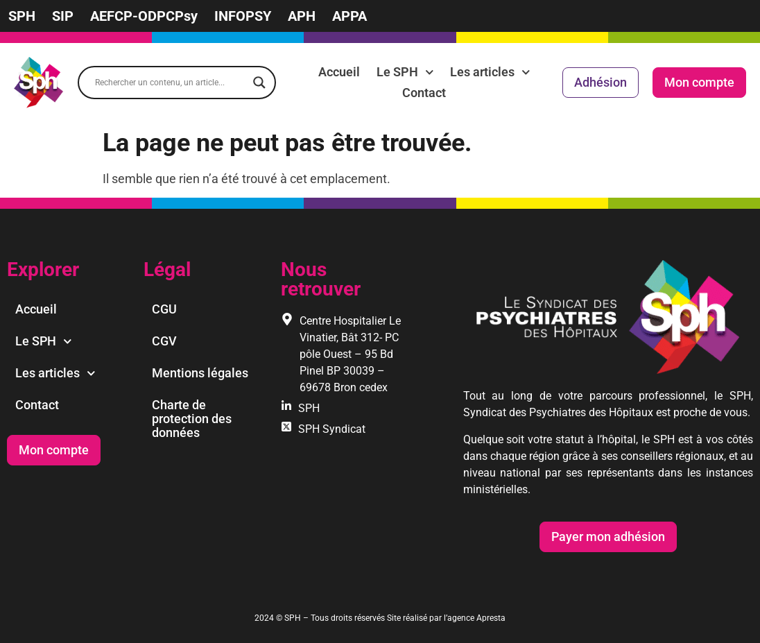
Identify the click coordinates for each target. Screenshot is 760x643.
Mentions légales (200, 373)
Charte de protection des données (192, 418)
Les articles (490, 72)
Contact (424, 92)
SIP (63, 16)
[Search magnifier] (259, 82)
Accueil (339, 72)
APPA (349, 16)
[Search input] (170, 82)
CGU (164, 309)
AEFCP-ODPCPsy (144, 16)
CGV (164, 341)
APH (302, 16)
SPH (21, 16)
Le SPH (405, 72)
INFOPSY (242, 16)
